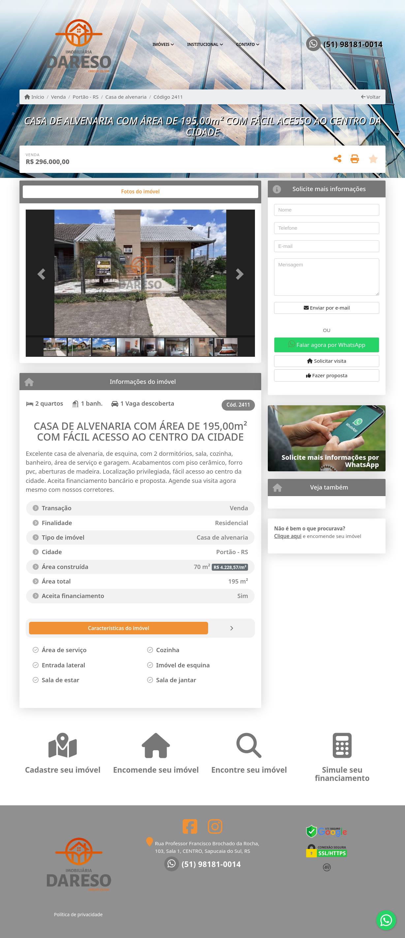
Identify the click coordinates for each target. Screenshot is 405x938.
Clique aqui (287, 536)
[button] (43, 274)
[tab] (47, 191)
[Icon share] (189, 826)
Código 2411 (168, 96)
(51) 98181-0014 (353, 44)
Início (34, 96)
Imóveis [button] (161, 44)
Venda (58, 96)
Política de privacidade (78, 914)
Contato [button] (245, 44)
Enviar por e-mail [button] (327, 307)
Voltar (371, 96)
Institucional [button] (203, 44)
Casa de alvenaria (126, 96)
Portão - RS (85, 96)
